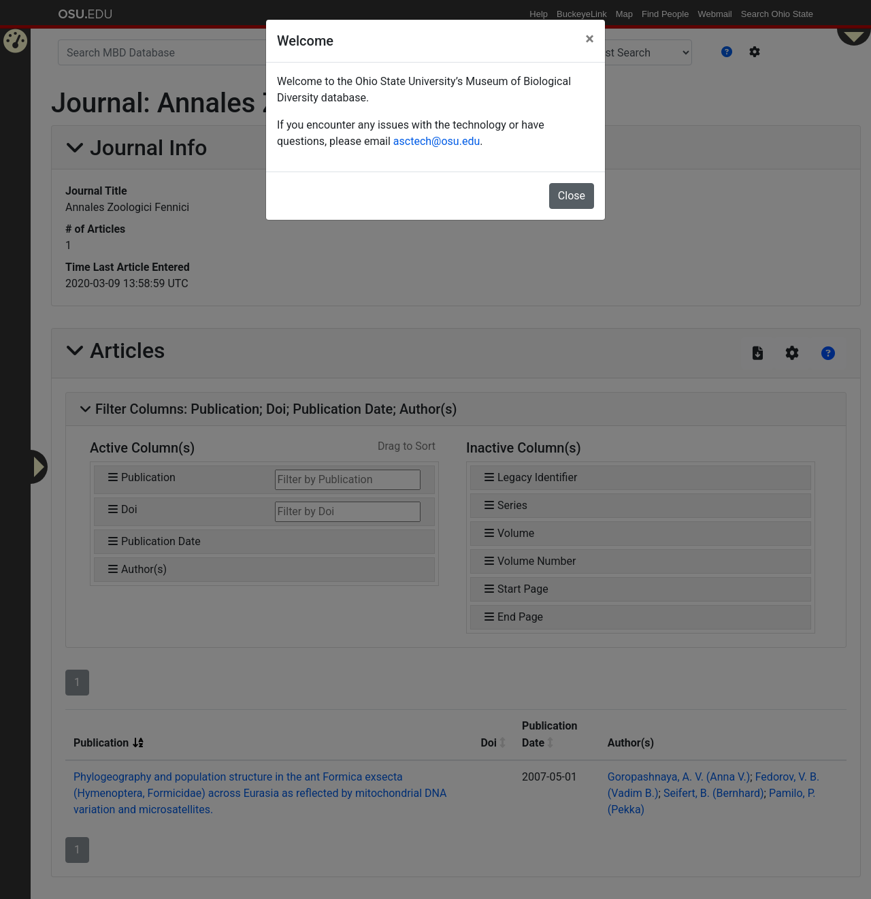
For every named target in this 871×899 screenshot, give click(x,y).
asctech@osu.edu (436, 141)
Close (571, 195)
